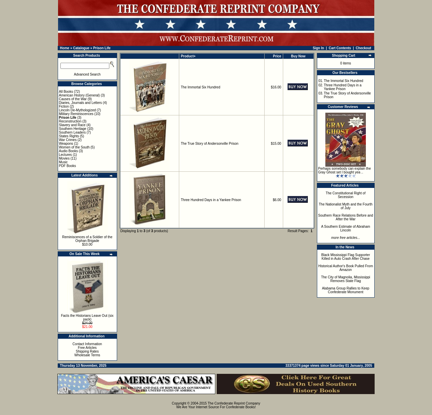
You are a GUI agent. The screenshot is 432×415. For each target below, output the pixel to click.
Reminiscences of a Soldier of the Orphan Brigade (87, 239)
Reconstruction (70, 121)
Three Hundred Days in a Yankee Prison (211, 200)
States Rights (69, 136)
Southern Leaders (72, 132)
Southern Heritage (72, 129)
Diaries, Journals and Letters (80, 103)
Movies (64, 158)
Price (277, 56)
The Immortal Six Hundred (200, 87)
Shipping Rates (87, 351)
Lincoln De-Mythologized (77, 110)
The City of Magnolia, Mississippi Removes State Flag (345, 279)
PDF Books (67, 166)
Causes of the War (73, 99)
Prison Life (102, 48)
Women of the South (74, 147)
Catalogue (81, 48)
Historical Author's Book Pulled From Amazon (345, 268)
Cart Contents (340, 48)
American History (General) (79, 95)
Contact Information (87, 344)
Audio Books (68, 151)
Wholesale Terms (87, 355)
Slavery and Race (72, 125)
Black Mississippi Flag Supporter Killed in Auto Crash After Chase (345, 256)
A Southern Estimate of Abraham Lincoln (345, 228)
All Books (66, 91)
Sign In (318, 48)
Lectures (65, 155)
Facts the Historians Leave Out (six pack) (87, 317)
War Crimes (68, 140)
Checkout (363, 48)
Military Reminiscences (76, 114)
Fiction (64, 106)
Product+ (188, 56)
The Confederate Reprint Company (234, 403)
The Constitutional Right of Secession (346, 195)
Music (63, 162)
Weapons (66, 143)
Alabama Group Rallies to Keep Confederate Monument (345, 290)
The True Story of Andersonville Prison (210, 143)
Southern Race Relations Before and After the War (345, 217)
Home (65, 48)
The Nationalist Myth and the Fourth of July (346, 206)
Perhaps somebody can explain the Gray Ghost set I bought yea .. (344, 170)
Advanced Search (87, 74)
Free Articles (87, 348)
